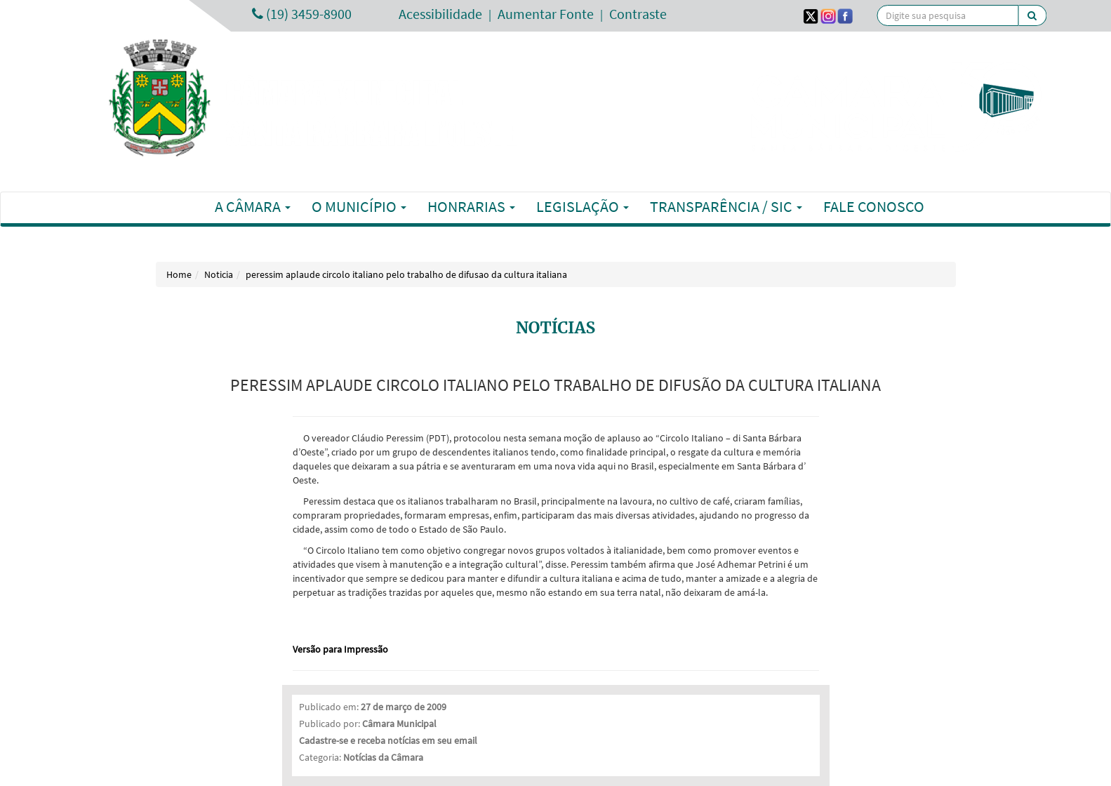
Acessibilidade (440, 13)
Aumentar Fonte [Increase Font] (546, 13)
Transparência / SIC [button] (726, 206)
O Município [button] (359, 206)
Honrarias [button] (471, 206)
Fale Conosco (873, 206)
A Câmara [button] (253, 206)
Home (179, 274)
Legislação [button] (582, 206)
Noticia (218, 274)
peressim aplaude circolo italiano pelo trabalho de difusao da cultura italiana (406, 274)
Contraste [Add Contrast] (638, 13)
